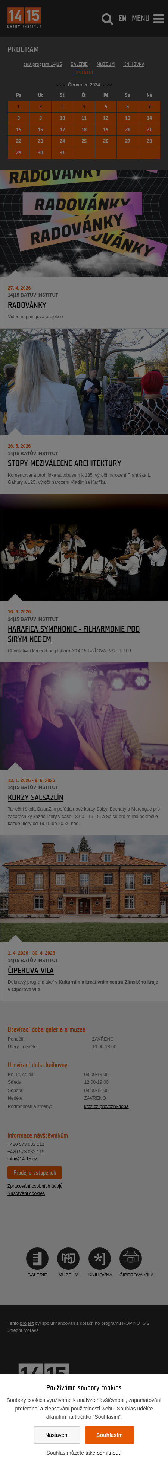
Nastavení (57, 1435)
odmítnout (108, 1453)
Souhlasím (109, 1435)
